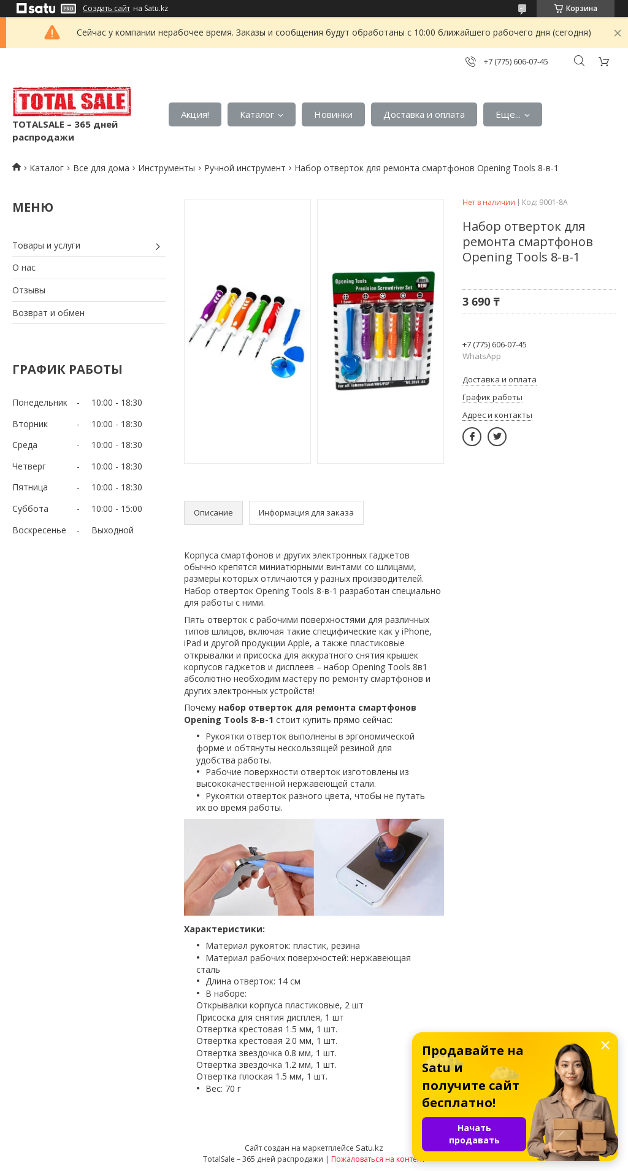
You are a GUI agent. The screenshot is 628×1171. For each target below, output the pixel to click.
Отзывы (28, 290)
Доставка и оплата (424, 114)
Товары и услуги (46, 245)
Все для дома (101, 168)
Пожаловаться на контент (378, 1159)
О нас (24, 267)
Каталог (257, 114)
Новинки (333, 114)
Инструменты (166, 168)
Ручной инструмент (245, 168)
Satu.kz (369, 1147)
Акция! (195, 114)
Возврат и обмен (48, 313)
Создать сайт (106, 8)
